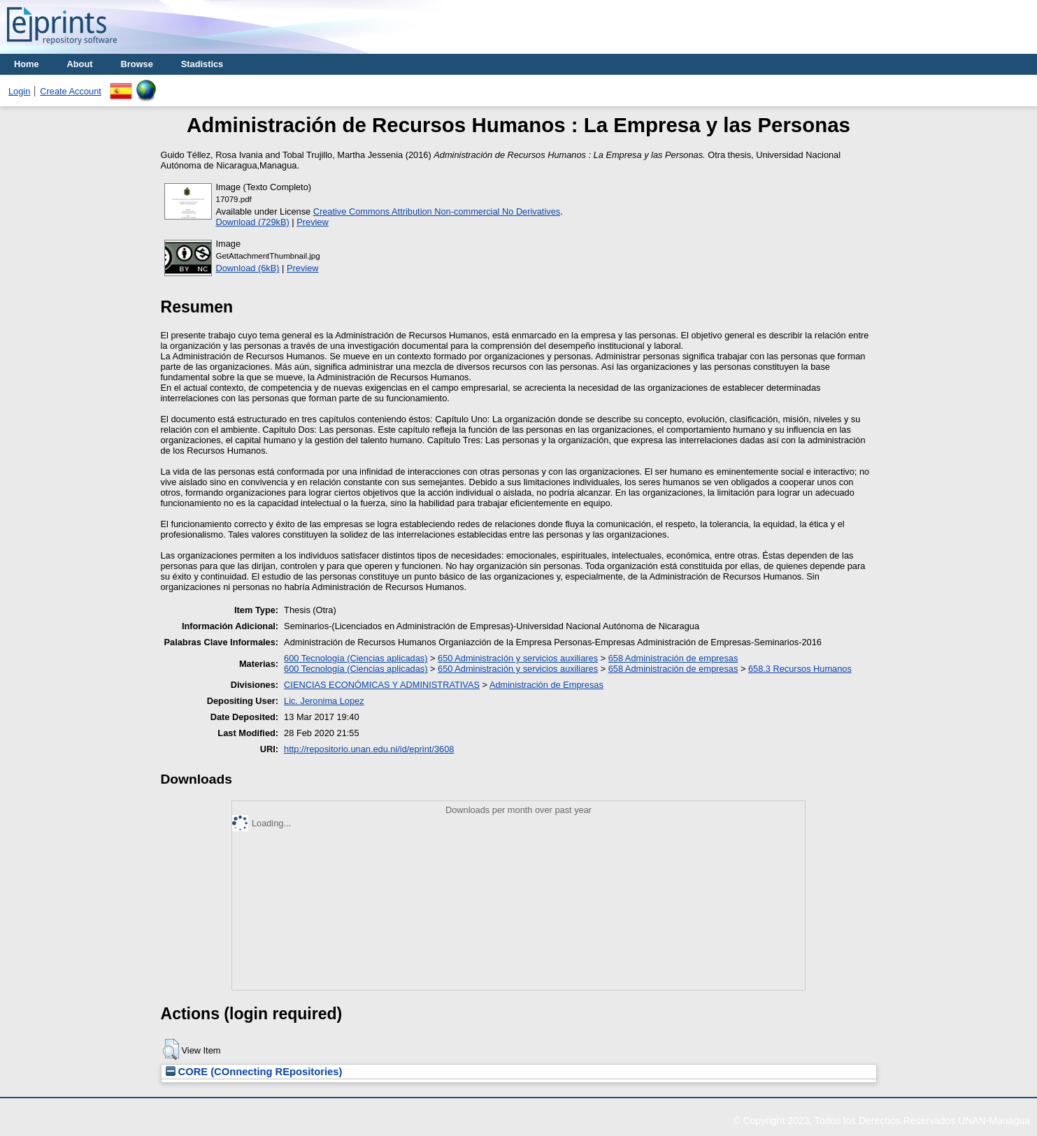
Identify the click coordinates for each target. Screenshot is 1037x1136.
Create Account (70, 91)
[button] (171, 1049)
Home (26, 64)
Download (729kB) (252, 222)
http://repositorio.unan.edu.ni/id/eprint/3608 (369, 749)
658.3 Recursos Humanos (800, 668)
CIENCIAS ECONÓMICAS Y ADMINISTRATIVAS (382, 685)
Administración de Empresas (546, 685)
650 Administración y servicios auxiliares (518, 658)
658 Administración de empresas (673, 658)
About (80, 64)
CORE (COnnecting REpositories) (254, 1071)
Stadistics (202, 64)
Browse (137, 64)
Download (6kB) (248, 268)
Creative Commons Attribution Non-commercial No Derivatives (436, 211)
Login (19, 91)
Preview (312, 222)
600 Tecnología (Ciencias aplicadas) (355, 658)
